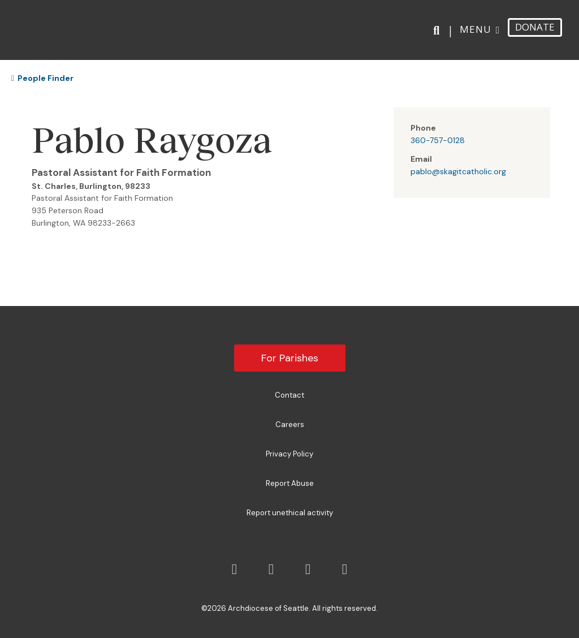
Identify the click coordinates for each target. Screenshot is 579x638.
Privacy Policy (289, 454)
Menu (475, 27)
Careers (289, 424)
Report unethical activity (290, 513)
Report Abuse (290, 483)
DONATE (535, 25)
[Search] (438, 29)
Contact (289, 395)
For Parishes (289, 358)
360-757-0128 (438, 140)
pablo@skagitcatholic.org (458, 171)
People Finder (42, 78)
